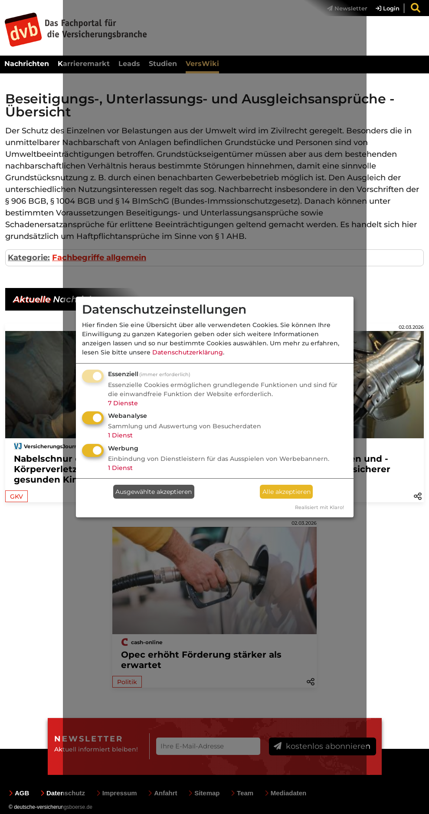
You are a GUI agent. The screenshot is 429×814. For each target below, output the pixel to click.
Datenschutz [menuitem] (62, 793)
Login (388, 8)
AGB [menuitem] (19, 793)
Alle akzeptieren (286, 492)
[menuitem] (383, 8)
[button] (418, 495)
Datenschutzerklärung (187, 352)
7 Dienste (123, 403)
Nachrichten (26, 64)
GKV (16, 496)
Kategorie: (29, 257)
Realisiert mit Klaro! (319, 507)
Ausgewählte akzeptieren (153, 492)
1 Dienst (120, 435)
